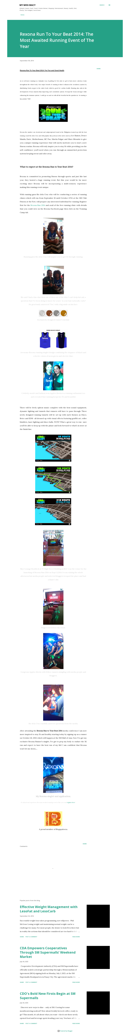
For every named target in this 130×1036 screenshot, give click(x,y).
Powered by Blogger (65, 1031)
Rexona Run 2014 (38, 205)
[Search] (102, 5)
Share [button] (99, 68)
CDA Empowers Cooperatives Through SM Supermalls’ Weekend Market (48, 952)
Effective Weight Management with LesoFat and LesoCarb (49, 909)
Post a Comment (31, 937)
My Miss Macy (27, 5)
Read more (76, 937)
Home (22, 15)
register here (71, 802)
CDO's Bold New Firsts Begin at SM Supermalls (47, 995)
